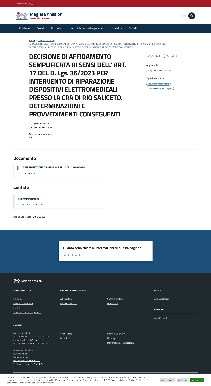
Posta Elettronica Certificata (26, 360)
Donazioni (65, 338)
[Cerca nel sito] (191, 15)
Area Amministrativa (28, 199)
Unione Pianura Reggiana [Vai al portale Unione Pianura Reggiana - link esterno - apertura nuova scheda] (26, 3)
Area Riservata (161, 318)
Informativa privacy (116, 333)
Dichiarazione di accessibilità (120, 342)
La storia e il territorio (23, 303)
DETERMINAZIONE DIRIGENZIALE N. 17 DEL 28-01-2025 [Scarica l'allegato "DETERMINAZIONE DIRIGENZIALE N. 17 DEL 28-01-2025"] (54, 167)
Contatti (133, 28)
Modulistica (115, 28)
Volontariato (66, 333)
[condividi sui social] (153, 56)
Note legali (112, 338)
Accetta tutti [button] (197, 380)
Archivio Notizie (161, 299)
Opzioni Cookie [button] (167, 380)
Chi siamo (24, 28)
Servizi (40, 28)
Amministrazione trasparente (87, 28)
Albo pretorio (57, 28)
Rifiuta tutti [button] (183, 380)
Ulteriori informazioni (45, 382)
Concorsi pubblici (115, 299)
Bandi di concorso (68, 303)
